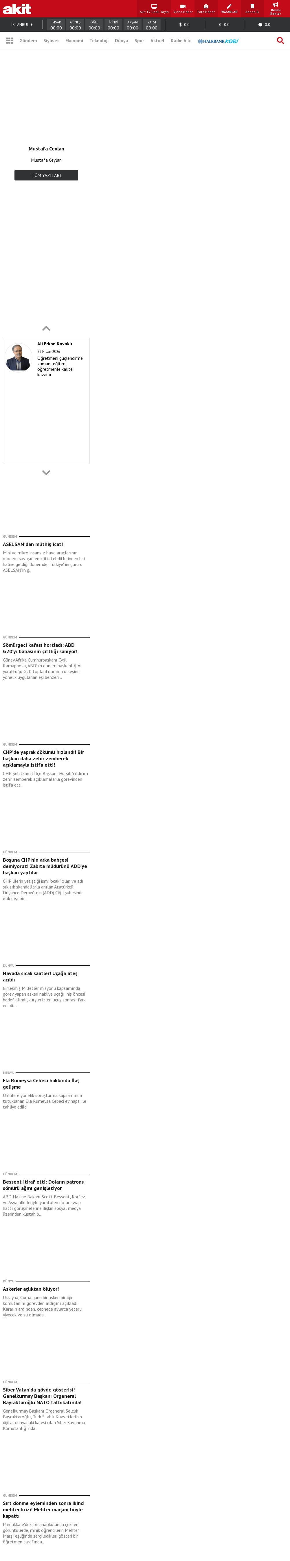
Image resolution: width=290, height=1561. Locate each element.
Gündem (28, 40)
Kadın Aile (181, 40)
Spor (139, 40)
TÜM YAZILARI (46, 175)
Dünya (121, 40)
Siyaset (51, 40)
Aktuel (157, 40)
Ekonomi (74, 40)
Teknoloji (99, 40)
